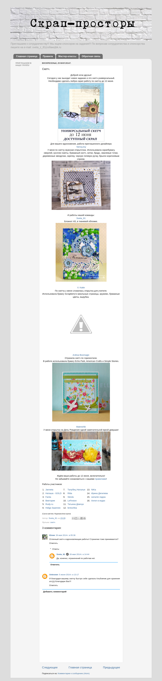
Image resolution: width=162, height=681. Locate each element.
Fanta (48, 497)
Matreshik (81, 427)
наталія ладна (98, 497)
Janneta (49, 489)
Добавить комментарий (54, 592)
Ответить (53, 543)
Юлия (52, 535)
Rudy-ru (49, 504)
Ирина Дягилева (99, 493)
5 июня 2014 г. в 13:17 (69, 574)
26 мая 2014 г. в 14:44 (79, 554)
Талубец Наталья (76, 489)
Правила (48, 56)
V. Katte (81, 287)
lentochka (72, 508)
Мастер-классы (67, 56)
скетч (52, 522)
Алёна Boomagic (81, 355)
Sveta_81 (81, 218)
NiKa (93, 489)
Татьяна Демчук (76, 504)
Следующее (50, 667)
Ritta (70, 493)
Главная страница (26, 56)
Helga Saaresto (52, 508)
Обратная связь (91, 56)
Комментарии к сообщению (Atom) (74, 673)
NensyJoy (81, 147)
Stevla (71, 497)
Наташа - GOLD (53, 493)
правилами (100, 479)
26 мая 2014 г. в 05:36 (65, 535)
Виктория (50, 500)
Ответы (55, 549)
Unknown (53, 574)
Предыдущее (111, 667)
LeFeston (72, 500)
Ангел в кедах (98, 500)
